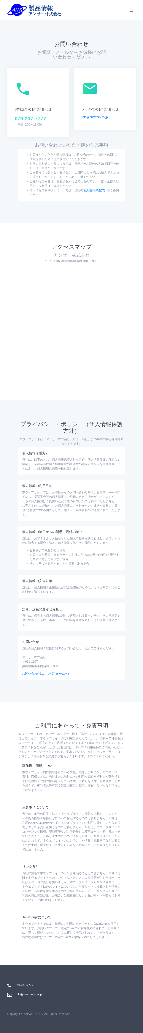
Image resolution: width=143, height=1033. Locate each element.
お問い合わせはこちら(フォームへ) (45, 673)
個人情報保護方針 (95, 190)
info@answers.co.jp (95, 117)
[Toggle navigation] (131, 10)
